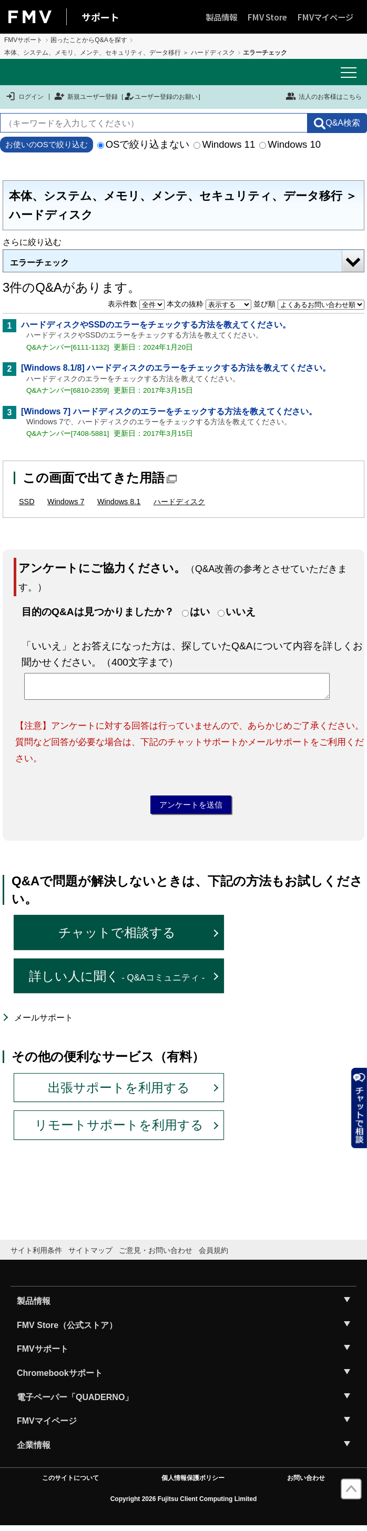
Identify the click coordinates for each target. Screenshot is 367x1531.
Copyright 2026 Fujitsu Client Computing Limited (183, 1503)
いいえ (241, 611)
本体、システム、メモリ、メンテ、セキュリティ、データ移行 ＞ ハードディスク (119, 52)
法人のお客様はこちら (324, 96)
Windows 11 (224, 144)
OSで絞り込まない (143, 144)
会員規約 (213, 1255)
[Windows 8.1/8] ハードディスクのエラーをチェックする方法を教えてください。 (176, 367)
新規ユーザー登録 (86, 96)
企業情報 (33, 1449)
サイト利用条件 (36, 1255)
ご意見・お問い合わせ (155, 1255)
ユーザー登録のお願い (161, 96)
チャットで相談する (117, 938)
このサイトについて (70, 1483)
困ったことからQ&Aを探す (88, 40)
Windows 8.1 (118, 501)
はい (200, 611)
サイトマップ (90, 1255)
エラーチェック (39, 262)
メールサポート (43, 1022)
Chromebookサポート (60, 1378)
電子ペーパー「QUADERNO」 (75, 1401)
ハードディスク (179, 501)
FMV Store (267, 17)
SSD (27, 501)
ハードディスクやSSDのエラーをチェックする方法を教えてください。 (156, 324)
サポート (100, 17)
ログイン (24, 96)
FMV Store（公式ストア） (67, 1329)
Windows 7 (65, 501)
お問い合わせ (306, 1483)
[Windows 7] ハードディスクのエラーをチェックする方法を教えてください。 (169, 411)
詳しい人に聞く (117, 981)
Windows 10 (290, 144)
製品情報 (221, 17)
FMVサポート (23, 40)
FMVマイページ (325, 17)
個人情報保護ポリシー (193, 1483)
